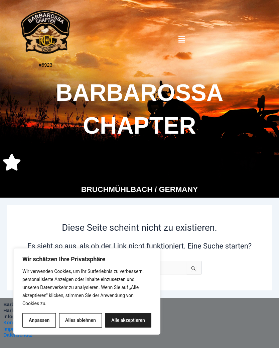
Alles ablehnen (80, 320)
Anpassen (39, 320)
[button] (181, 39)
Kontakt (12, 322)
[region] (86, 291)
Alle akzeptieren (128, 320)
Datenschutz (17, 335)
